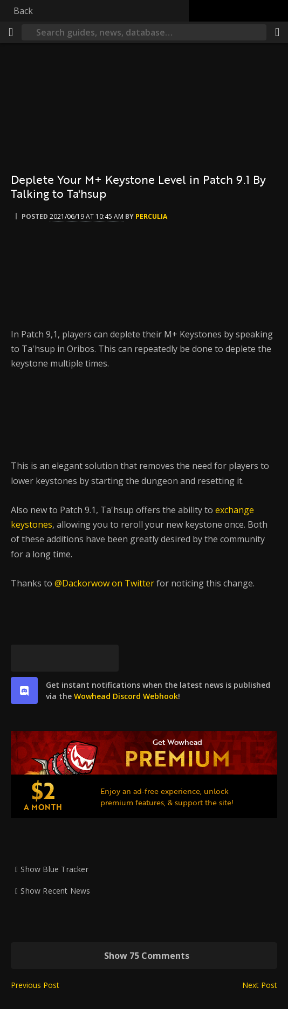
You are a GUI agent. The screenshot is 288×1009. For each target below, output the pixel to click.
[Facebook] (51, 658)
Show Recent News (55, 891)
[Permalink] (105, 658)
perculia (151, 216)
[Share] (277, 32)
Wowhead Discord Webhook (126, 696)
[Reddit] (78, 658)
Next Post (259, 985)
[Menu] (11, 32)
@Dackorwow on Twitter (104, 583)
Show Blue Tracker (54, 869)
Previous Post (35, 985)
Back (23, 11)
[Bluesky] (24, 658)
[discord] (24, 690)
